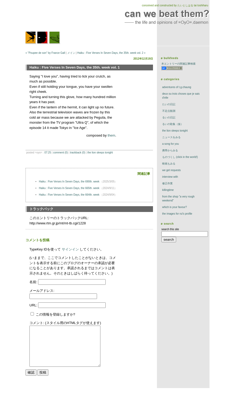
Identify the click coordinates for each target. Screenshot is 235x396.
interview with (170, 176)
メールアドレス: (41, 291)
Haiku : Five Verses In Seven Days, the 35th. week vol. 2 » (111, 52)
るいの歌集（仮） (172, 124)
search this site (170, 229)
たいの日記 (168, 104)
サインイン (70, 249)
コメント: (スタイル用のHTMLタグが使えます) (65, 323)
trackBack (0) (77, 152)
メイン (71, 52)
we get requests (171, 170)
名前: (33, 282)
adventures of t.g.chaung (176, 87)
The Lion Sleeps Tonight (100, 152)
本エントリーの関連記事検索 (178, 63)
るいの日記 (168, 117)
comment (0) (60, 152)
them (111, 135)
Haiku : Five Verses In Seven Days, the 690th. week (69, 181)
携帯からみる (170, 150)
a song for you (170, 143)
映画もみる (168, 163)
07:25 (47, 152)
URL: (33, 305)
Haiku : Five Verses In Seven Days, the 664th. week (69, 194)
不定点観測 (168, 110)
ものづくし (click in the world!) (180, 157)
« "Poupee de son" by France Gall (45, 52)
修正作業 (167, 183)
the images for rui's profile (177, 213)
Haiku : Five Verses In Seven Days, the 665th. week (69, 188)
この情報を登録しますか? (52, 314)
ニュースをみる (171, 137)
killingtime (168, 190)
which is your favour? (174, 207)
